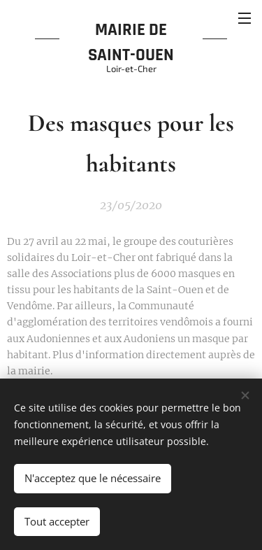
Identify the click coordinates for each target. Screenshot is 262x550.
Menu (244, 18)
